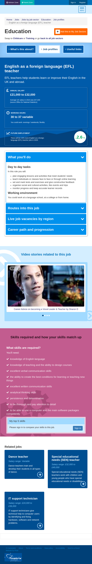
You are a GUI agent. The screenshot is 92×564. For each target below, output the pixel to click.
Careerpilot (15, 9)
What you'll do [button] (46, 157)
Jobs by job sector (30, 19)
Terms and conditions (34, 548)
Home (9, 19)
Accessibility (60, 548)
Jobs (16, 19)
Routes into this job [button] (46, 208)
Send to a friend (74, 548)
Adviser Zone (12, 2)
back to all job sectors (51, 38)
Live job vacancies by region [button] (46, 219)
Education (46, 19)
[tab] (46, 157)
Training (30, 38)
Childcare (18, 38)
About (21, 548)
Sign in (73, 2)
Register (82, 2)
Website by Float (12, 550)
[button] (57, 32)
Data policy (49, 548)
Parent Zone (27, 2)
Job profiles (58, 19)
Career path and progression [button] (46, 229)
